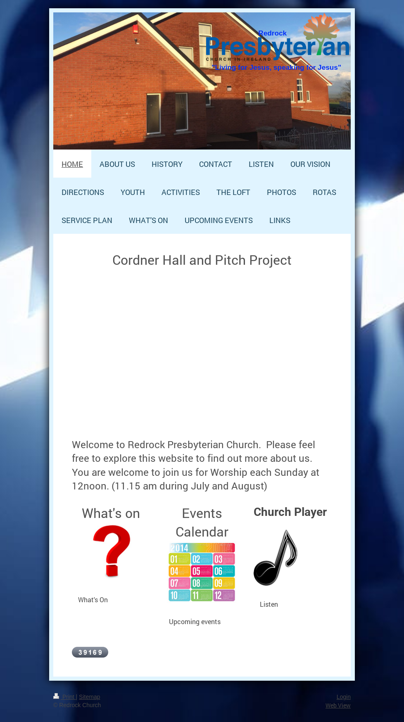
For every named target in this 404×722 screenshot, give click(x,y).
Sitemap (89, 697)
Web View (338, 705)
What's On (93, 599)
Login (344, 697)
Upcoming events (195, 621)
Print (64, 697)
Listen (269, 604)
